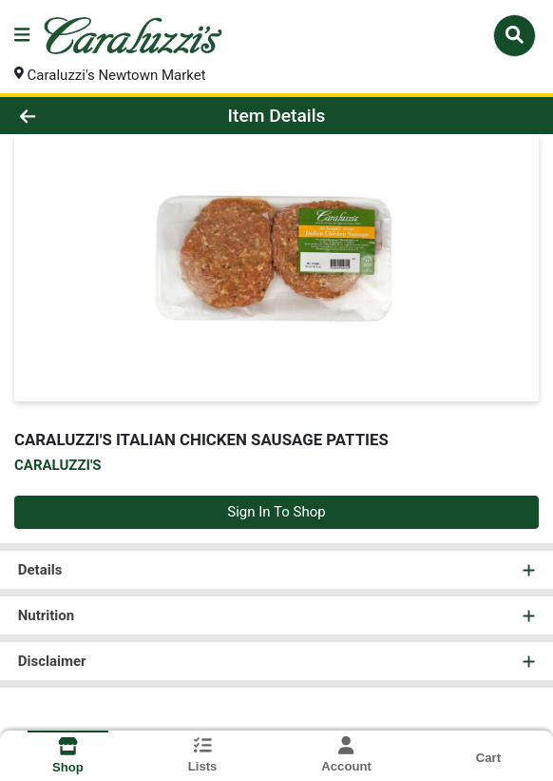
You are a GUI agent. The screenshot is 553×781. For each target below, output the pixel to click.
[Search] (514, 35)
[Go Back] (79, 115)
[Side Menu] (21, 35)
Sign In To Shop (276, 511)
